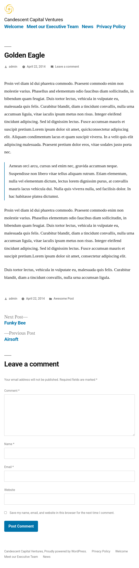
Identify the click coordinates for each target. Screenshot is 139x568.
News (87, 26)
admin (13, 66)
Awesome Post (64, 298)
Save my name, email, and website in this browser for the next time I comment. (62, 513)
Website (9, 490)
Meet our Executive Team (52, 26)
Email (9, 467)
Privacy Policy (111, 26)
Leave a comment (67, 66)
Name (9, 444)
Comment (11, 390)
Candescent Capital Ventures (33, 19)
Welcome (13, 26)
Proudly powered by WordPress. (66, 551)
